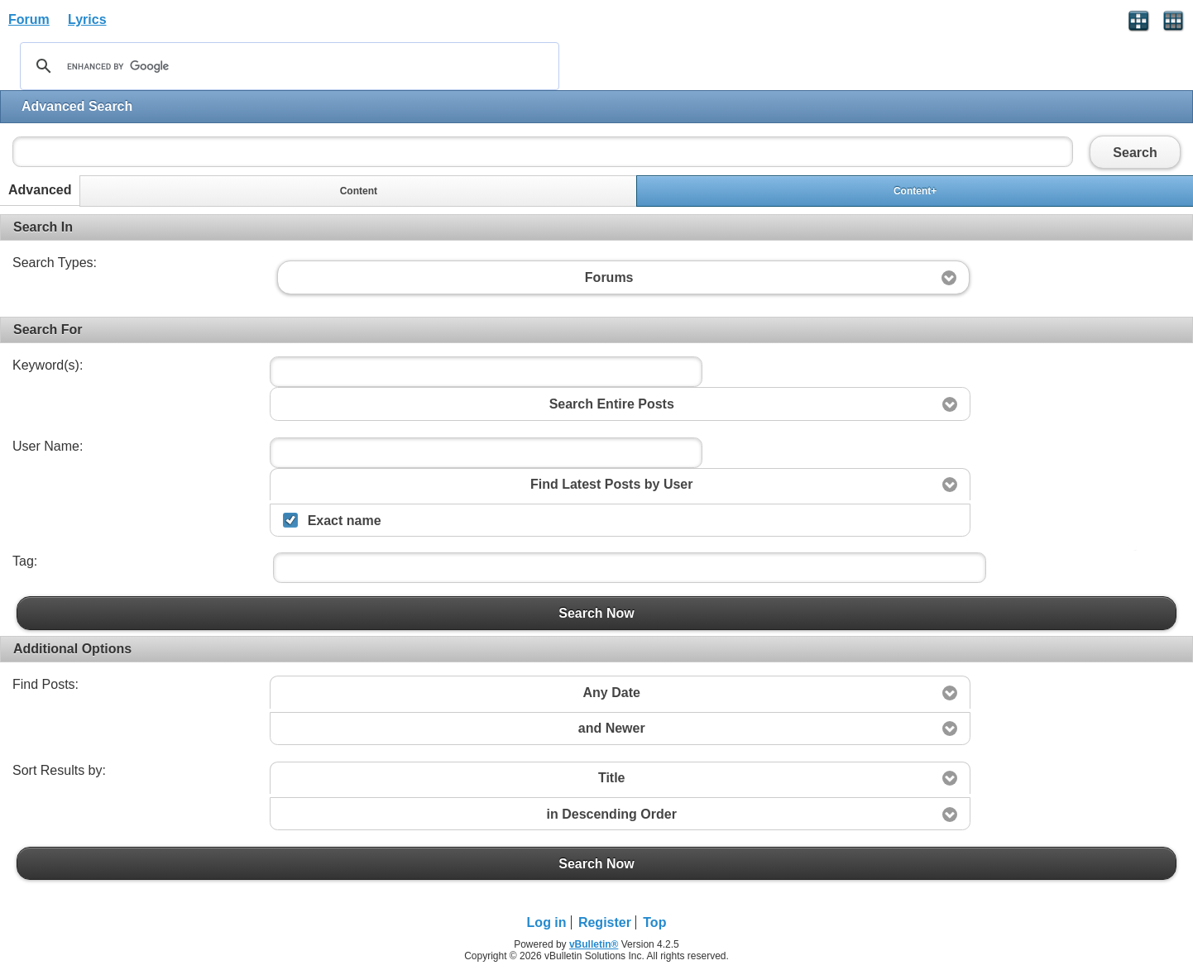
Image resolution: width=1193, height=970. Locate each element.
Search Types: (54, 263)
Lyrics (87, 19)
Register (604, 922)
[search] (287, 66)
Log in (547, 922)
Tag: (24, 561)
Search (1135, 152)
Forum (29, 19)
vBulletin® (594, 944)
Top (654, 922)
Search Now (596, 612)
